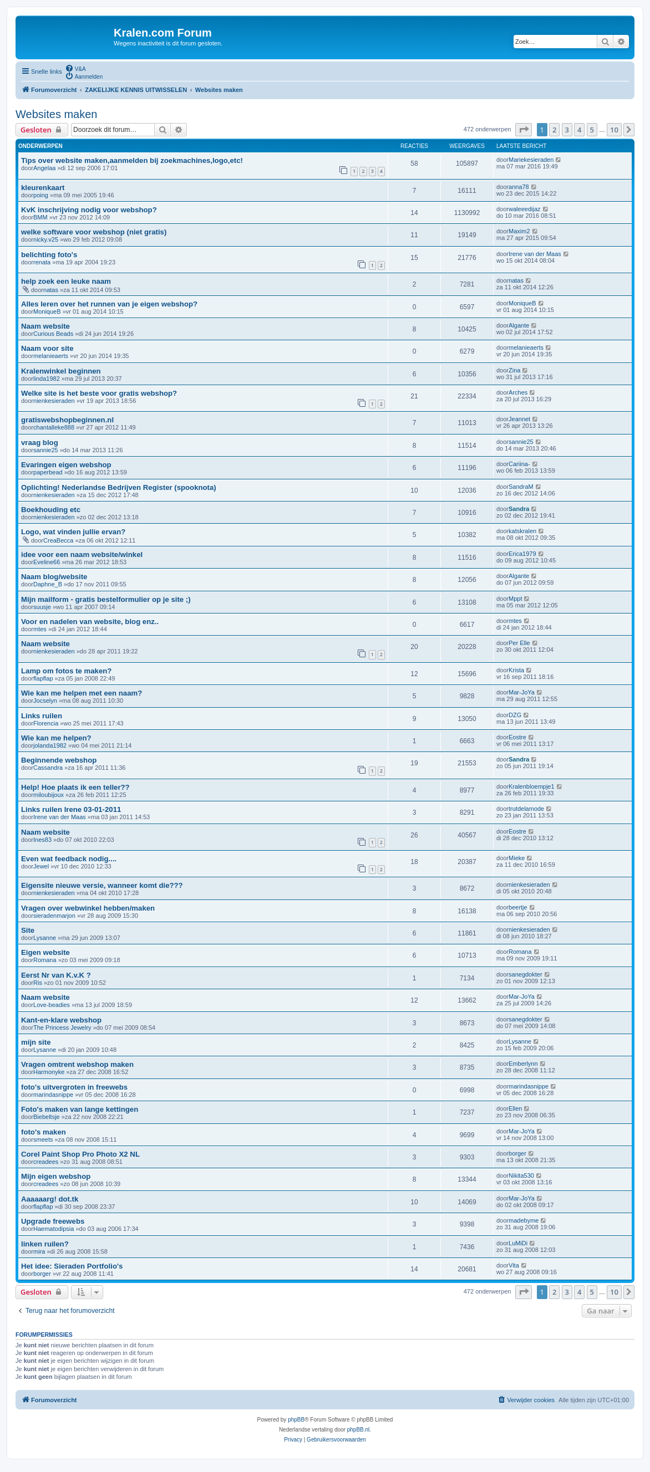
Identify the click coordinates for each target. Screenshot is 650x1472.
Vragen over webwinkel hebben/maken (88, 908)
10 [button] (614, 130)
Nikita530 (521, 1175)
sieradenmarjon (54, 915)
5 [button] (592, 130)
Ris (37, 982)
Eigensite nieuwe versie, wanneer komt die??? (102, 885)
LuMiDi (518, 1243)
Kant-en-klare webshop (61, 1020)
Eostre (517, 737)
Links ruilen (41, 716)
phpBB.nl (358, 1430)
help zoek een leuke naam (66, 281)
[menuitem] (75, 68)
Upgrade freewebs (52, 1221)
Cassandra (48, 767)
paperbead (48, 472)
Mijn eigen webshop (55, 1176)
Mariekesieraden (531, 159)
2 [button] (554, 130)
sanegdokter (525, 974)
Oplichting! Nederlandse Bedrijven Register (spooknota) (118, 487)
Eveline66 (46, 562)
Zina (514, 370)
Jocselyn (45, 700)
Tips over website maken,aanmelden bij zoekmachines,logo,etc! (132, 160)
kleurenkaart (42, 187)
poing (40, 195)
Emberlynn (523, 1063)
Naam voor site (47, 348)
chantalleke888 (53, 427)
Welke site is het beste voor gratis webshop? (99, 393)
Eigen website (45, 952)
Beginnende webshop (59, 760)
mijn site (36, 1042)
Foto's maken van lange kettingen (79, 1109)
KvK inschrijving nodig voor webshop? (89, 210)
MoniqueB (47, 311)
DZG (515, 715)
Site (27, 930)
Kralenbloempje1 (532, 786)
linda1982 (46, 378)
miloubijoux (48, 794)
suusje (42, 607)
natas (50, 290)
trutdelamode (526, 808)
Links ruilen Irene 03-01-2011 (71, 809)
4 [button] (579, 130)
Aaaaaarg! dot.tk (49, 1199)
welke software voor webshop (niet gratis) (93, 232)
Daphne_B (47, 584)
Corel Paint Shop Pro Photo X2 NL (80, 1154)
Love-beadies (51, 1004)
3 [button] (567, 130)
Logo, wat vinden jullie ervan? (73, 532)
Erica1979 (522, 553)
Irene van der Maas (535, 254)
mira (39, 1251)
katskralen (522, 531)
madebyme (524, 1220)
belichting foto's (49, 255)
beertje (518, 907)
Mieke (517, 858)
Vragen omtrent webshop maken (77, 1064)
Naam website (45, 326)
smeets (43, 1139)
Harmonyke (48, 1072)
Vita (514, 1265)
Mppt (515, 598)
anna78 (519, 186)
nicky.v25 (45, 239)
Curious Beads (53, 333)
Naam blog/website (54, 577)
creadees (45, 1161)
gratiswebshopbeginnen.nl (67, 420)
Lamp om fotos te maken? (66, 671)
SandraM (521, 486)
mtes (40, 629)
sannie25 (45, 450)
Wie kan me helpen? (56, 738)
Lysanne (44, 937)
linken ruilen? (45, 1244)
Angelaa (44, 168)
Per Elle (519, 643)
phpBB (296, 1420)
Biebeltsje (46, 1116)
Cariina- (519, 464)
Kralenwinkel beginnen (61, 371)
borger (517, 1153)
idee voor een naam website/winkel (82, 554)
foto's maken (43, 1132)
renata (41, 262)
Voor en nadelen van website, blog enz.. (90, 621)
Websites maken (56, 114)
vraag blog (39, 442)
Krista (516, 670)
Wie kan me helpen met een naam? (81, 693)
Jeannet (519, 419)
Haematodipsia (53, 1228)
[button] (523, 129)
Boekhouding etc (50, 509)
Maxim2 (519, 231)
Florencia (45, 723)
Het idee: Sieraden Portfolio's (72, 1266)
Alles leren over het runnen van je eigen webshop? (109, 304)
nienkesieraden (54, 400)
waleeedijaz (524, 209)
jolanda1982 (50, 745)
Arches (518, 392)
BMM (40, 217)
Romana (45, 960)
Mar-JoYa (522, 692)
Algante (519, 325)
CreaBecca (58, 540)
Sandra (519, 508)
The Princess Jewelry (62, 1027)
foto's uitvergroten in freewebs (74, 1087)
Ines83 (42, 839)
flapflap (43, 678)
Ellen (515, 1108)
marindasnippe (53, 1094)
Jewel (41, 866)
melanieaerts (50, 355)
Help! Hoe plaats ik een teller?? (75, 787)
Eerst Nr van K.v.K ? (56, 975)
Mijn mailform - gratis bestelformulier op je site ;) (106, 599)
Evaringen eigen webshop (66, 465)
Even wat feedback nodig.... (68, 859)
